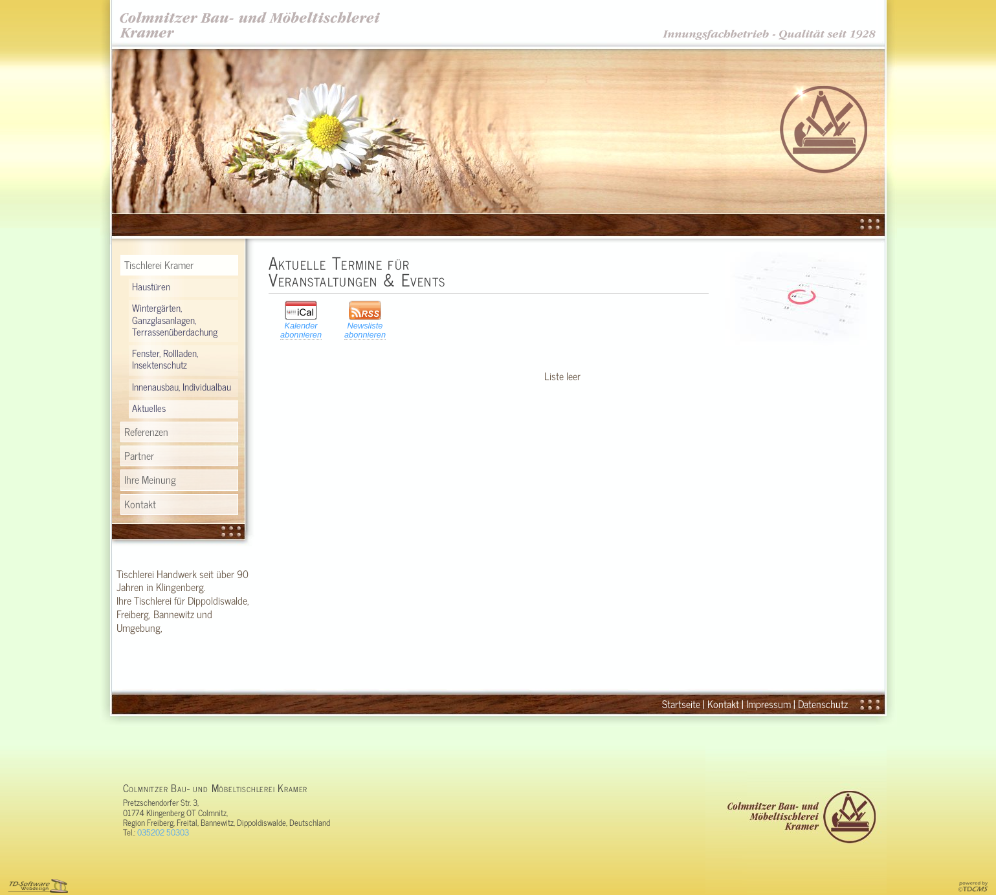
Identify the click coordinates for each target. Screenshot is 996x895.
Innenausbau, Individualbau (181, 386)
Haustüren (151, 286)
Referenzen (146, 431)
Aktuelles (149, 408)
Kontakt (140, 503)
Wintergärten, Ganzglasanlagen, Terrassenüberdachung (174, 319)
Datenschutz (823, 703)
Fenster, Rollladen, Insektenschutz (165, 358)
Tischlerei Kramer (159, 264)
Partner (139, 455)
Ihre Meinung (150, 479)
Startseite (681, 703)
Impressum (768, 703)
